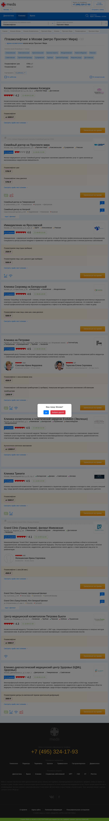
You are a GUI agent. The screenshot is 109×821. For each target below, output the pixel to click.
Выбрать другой (58, 412)
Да (46, 412)
